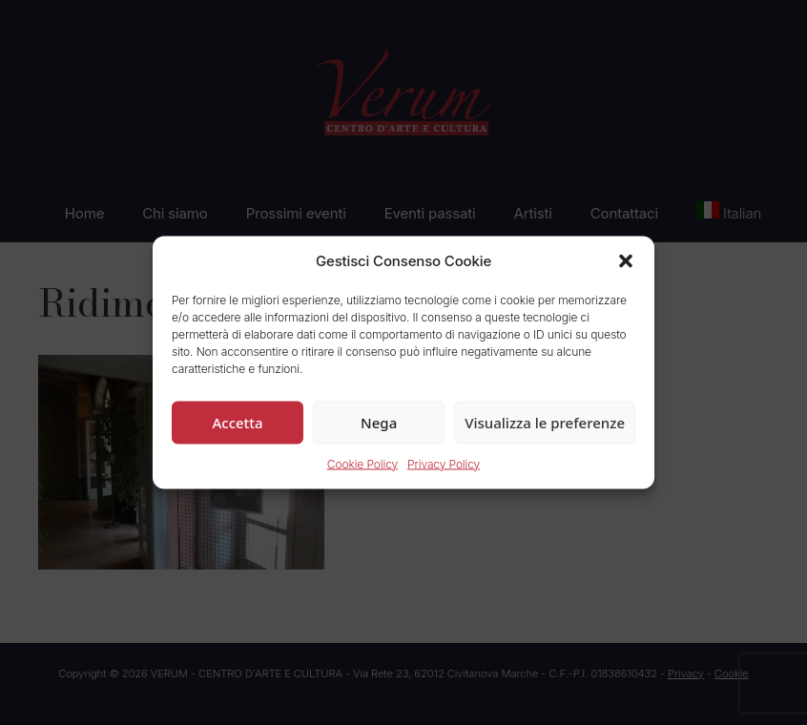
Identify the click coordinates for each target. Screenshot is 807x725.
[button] (625, 261)
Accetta (237, 421)
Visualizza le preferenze (545, 421)
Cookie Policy (362, 463)
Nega (379, 421)
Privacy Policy (443, 463)
